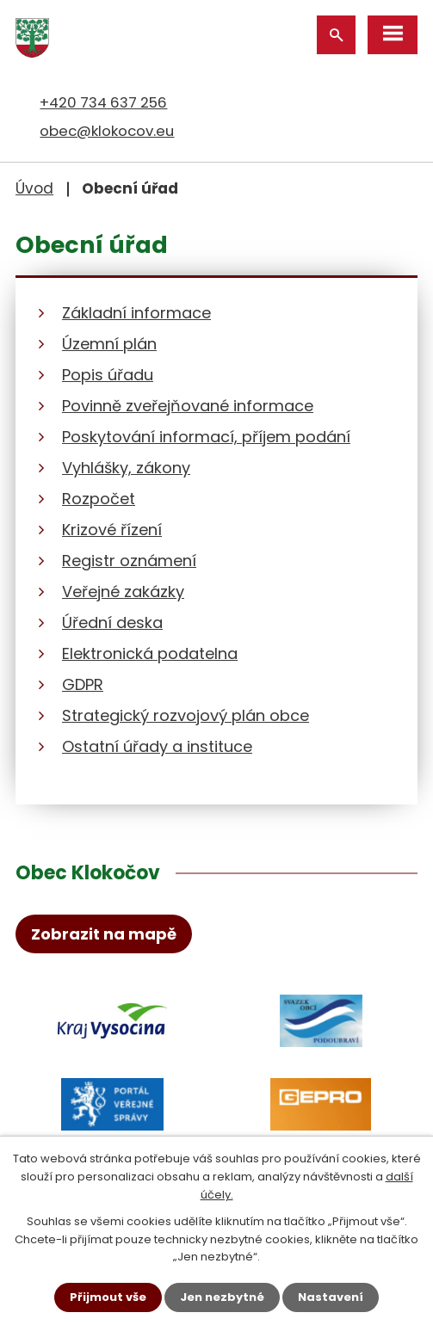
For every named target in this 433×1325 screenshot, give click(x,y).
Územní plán (109, 343)
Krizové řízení (112, 529)
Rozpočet (98, 498)
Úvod (34, 188)
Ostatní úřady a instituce (157, 746)
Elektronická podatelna (150, 653)
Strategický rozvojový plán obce (185, 715)
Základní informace (136, 313)
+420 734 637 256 (103, 102)
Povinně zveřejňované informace (187, 405)
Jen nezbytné (222, 1297)
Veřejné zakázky (123, 591)
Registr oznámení (129, 560)
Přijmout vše (108, 1297)
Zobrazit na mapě (103, 934)
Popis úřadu (107, 374)
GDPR (82, 684)
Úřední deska (112, 622)
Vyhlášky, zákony (126, 467)
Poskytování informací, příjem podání (206, 436)
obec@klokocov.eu (107, 130)
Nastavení (330, 1297)
